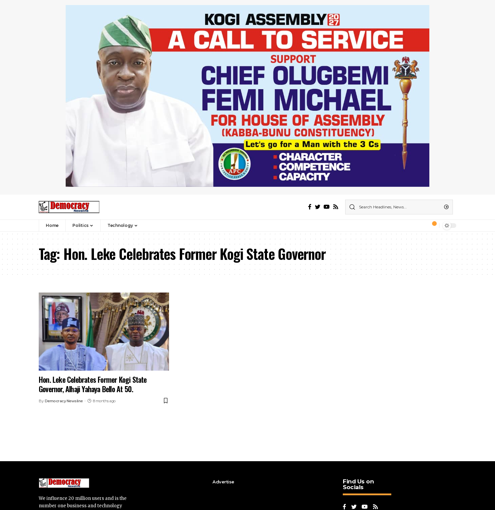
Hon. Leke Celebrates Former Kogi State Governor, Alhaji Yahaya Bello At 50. (93, 384)
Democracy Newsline (64, 401)
